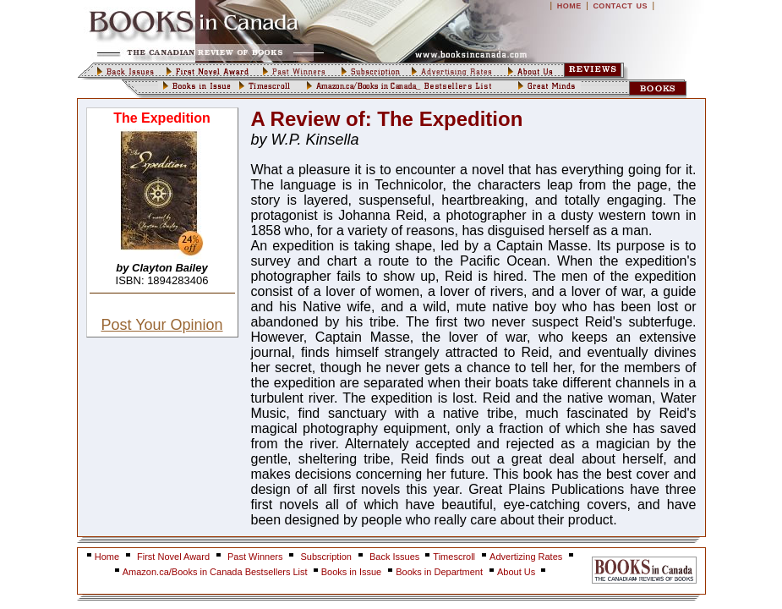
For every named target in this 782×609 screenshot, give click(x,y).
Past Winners (254, 556)
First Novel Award (173, 556)
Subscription (326, 556)
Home (107, 556)
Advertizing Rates (525, 556)
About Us (517, 572)
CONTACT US (620, 6)
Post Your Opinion (161, 324)
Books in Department (439, 572)
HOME (569, 6)
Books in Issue (351, 572)
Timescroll (454, 556)
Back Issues (395, 556)
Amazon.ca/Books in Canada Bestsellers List (216, 572)
